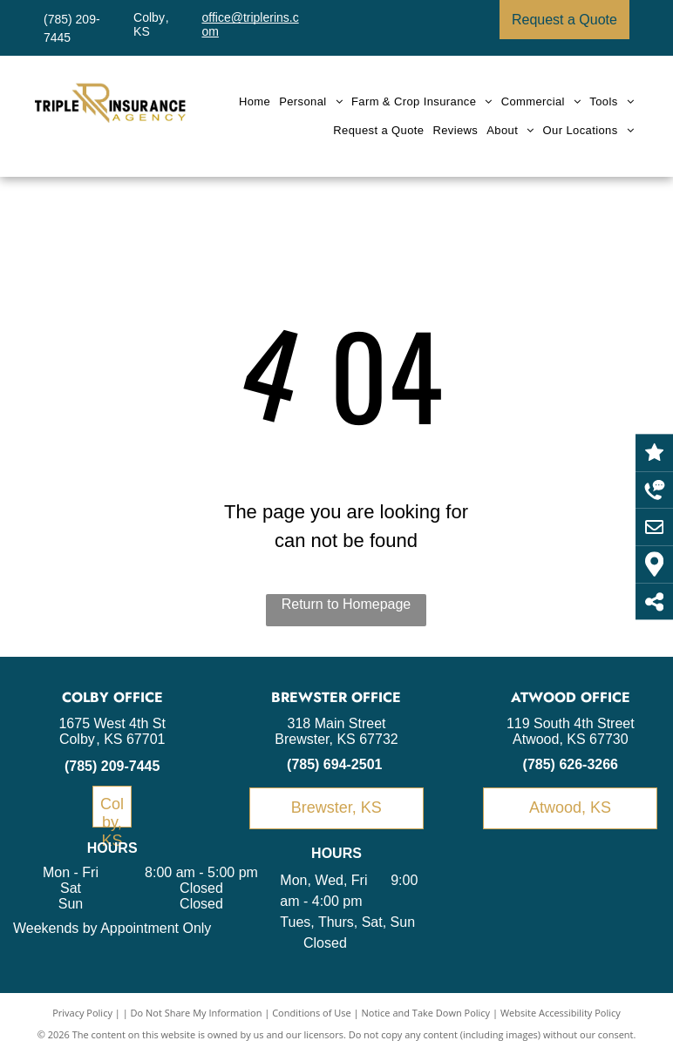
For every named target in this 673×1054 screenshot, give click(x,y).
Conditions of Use (311, 1012)
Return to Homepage (346, 604)
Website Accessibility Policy (560, 1012)
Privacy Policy (82, 1012)
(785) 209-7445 (112, 766)
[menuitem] (255, 101)
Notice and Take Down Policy (426, 1012)
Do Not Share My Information (196, 1012)
